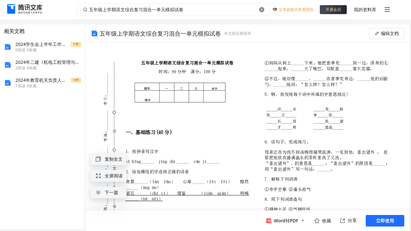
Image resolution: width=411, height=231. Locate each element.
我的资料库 (365, 9)
